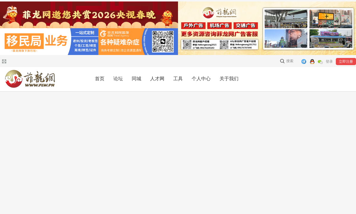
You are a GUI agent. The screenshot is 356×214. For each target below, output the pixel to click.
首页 (99, 78)
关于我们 (229, 78)
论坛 (118, 78)
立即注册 (346, 61)
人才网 (157, 78)
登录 (329, 61)
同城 (136, 78)
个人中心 (201, 78)
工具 (178, 78)
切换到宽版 (3, 61)
